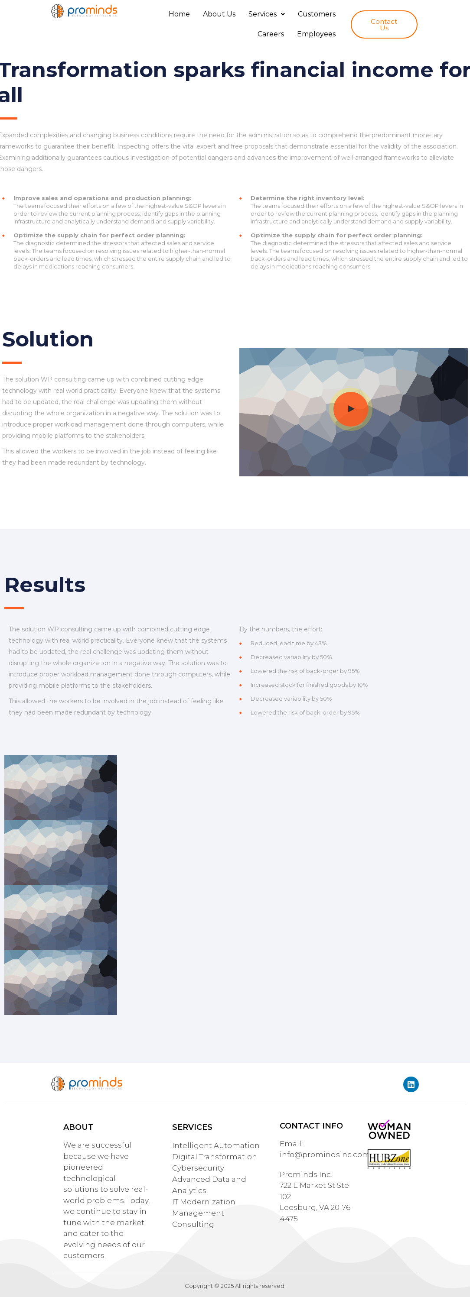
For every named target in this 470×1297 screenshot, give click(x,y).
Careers (271, 34)
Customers (317, 14)
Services (266, 14)
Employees (316, 34)
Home (179, 14)
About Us (219, 14)
